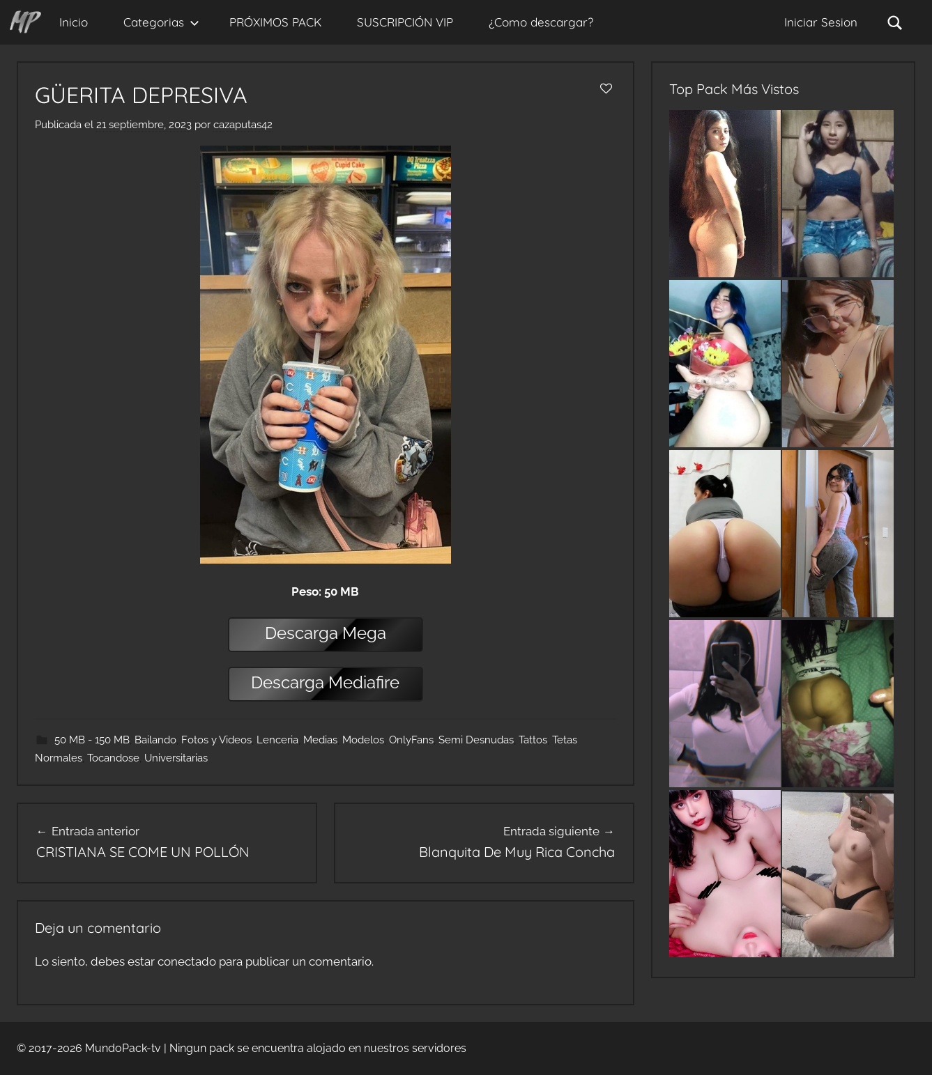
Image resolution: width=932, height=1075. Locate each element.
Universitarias (176, 758)
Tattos (533, 740)
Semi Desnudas (476, 740)
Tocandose (113, 758)
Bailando (155, 740)
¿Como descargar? (541, 22)
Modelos (363, 740)
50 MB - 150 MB (92, 740)
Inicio (73, 22)
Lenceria (277, 740)
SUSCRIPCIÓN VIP (405, 22)
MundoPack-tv (123, 1048)
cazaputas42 (243, 124)
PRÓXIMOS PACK (275, 22)
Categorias (161, 22)
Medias (320, 740)
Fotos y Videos (216, 740)
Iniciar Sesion (820, 22)
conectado (187, 961)
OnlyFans (411, 740)
